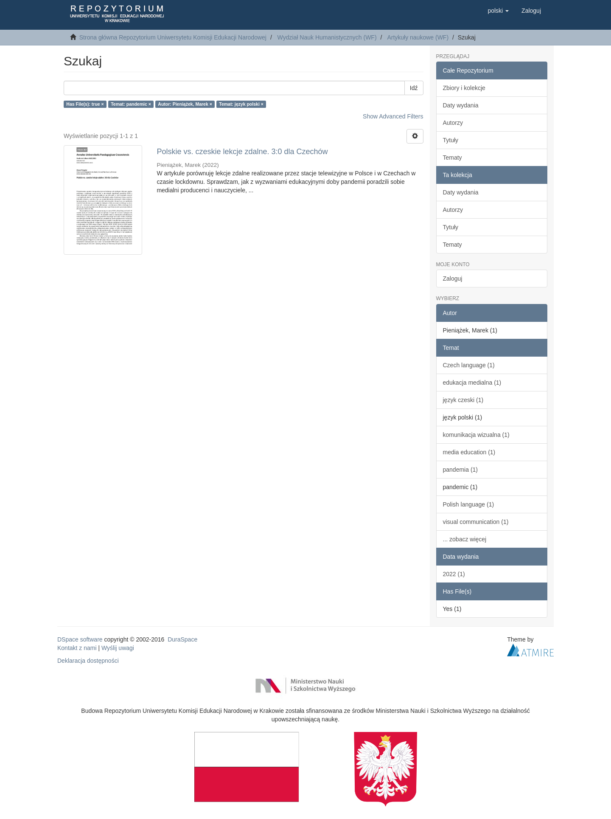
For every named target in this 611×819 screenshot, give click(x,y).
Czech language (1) (469, 365)
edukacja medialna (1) (472, 382)
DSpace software (80, 639)
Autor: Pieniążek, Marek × (185, 104)
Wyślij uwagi (117, 648)
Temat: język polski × (241, 104)
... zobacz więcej (465, 539)
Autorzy (453, 122)
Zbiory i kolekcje (464, 87)
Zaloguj (452, 278)
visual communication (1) (476, 521)
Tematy (452, 157)
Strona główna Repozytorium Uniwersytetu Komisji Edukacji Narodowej (172, 37)
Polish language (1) (468, 504)
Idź (414, 87)
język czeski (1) (463, 400)
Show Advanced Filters (393, 116)
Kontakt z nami (77, 648)
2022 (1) (454, 574)
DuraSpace (182, 639)
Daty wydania (461, 105)
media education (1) (469, 452)
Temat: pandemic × (131, 104)
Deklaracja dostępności (88, 660)
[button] (498, 10)
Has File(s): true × (85, 104)
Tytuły (451, 140)
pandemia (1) (460, 469)
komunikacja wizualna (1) (476, 434)
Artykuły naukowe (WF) (417, 37)
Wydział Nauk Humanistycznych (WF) (327, 37)
